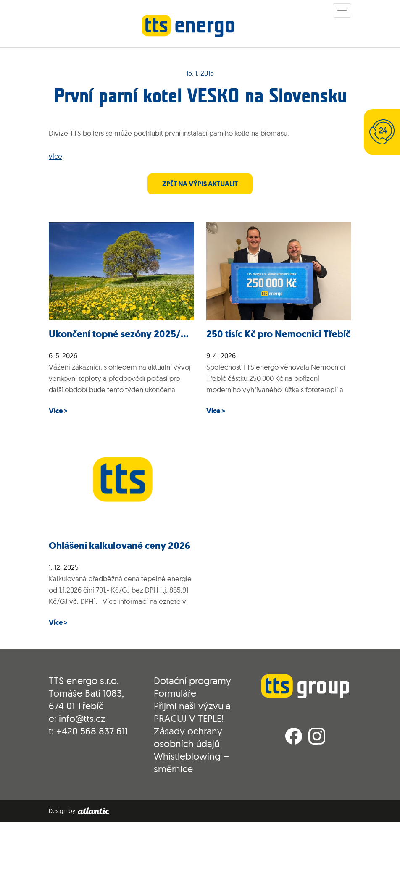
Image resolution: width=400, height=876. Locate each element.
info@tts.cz (82, 718)
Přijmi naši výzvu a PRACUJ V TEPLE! (192, 712)
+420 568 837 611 (92, 731)
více (55, 156)
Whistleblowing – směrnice (191, 762)
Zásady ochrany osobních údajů (188, 737)
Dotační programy (192, 680)
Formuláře (175, 693)
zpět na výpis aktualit (200, 183)
